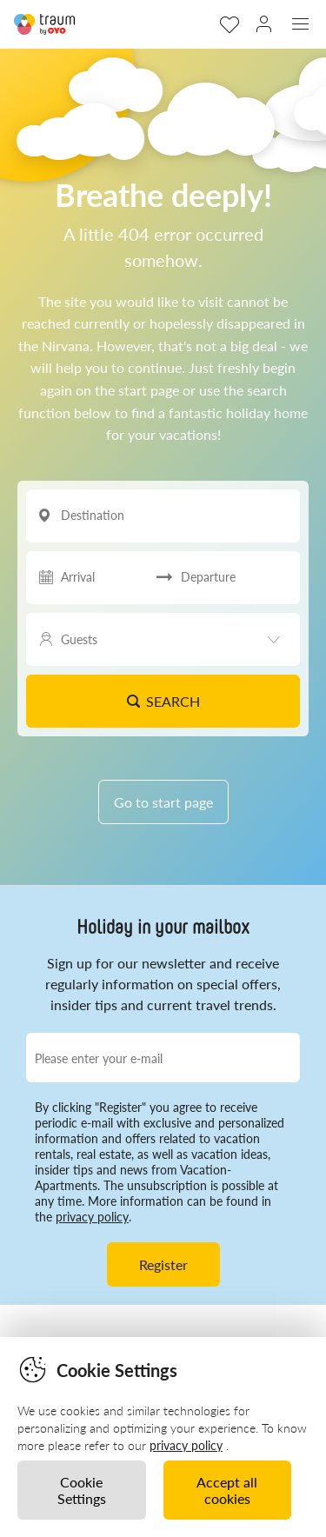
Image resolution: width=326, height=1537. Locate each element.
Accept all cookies (226, 1490)
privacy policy (92, 1216)
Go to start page (163, 802)
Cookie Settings (81, 1490)
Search (163, 701)
